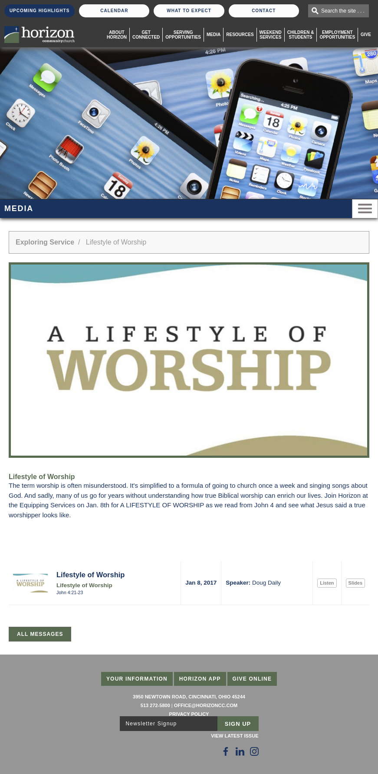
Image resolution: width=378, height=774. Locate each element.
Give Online (252, 679)
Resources (239, 34)
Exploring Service (45, 242)
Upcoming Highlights (39, 10)
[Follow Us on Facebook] (225, 751)
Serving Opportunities (183, 35)
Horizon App (200, 679)
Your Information (137, 679)
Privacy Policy (189, 714)
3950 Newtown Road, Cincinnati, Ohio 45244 (189, 696)
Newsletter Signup (151, 724)
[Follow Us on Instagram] (254, 751)
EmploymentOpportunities (337, 35)
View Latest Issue (234, 735)
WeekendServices (271, 35)
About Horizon (117, 35)
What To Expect (189, 10)
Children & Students (300, 35)
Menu (365, 208)
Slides (355, 582)
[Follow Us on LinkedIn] (240, 751)
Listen (327, 582)
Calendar (114, 10)
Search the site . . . (343, 11)
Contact (264, 10)
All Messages (40, 634)
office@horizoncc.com (205, 705)
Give (366, 34)
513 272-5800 (155, 705)
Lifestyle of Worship (90, 575)
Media (213, 34)
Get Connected (146, 35)
